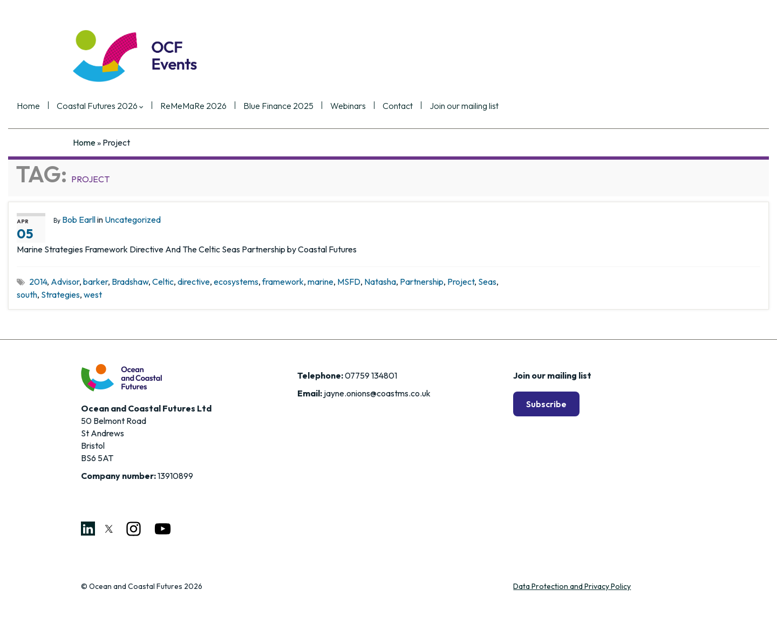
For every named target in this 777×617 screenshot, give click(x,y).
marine (320, 281)
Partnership (422, 281)
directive (194, 281)
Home (84, 106)
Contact (454, 106)
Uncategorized (133, 219)
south (27, 294)
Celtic (163, 281)
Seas (487, 281)
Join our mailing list (520, 106)
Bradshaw (130, 281)
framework (283, 281)
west (93, 294)
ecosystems (236, 281)
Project (460, 281)
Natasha (380, 281)
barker (95, 281)
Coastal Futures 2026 (156, 106)
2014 (38, 281)
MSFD (348, 281)
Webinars (404, 106)
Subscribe (546, 404)
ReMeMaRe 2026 (249, 106)
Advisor (65, 281)
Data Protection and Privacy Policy (572, 586)
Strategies (60, 294)
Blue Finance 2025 (334, 106)
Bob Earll (79, 219)
